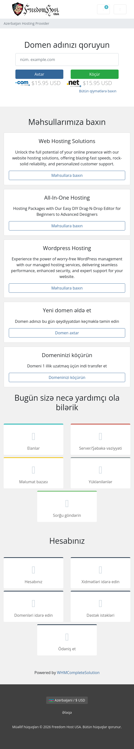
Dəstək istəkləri (100, 607)
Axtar (39, 74)
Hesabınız (33, 573)
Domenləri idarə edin (33, 607)
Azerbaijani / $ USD (67, 700)
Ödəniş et (67, 641)
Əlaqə (67, 712)
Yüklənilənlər (100, 473)
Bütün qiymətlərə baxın (97, 91)
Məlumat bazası (33, 473)
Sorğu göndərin (67, 507)
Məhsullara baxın (67, 175)
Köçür (94, 74)
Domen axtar (67, 333)
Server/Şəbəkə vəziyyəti (100, 440)
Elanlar (33, 440)
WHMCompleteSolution (78, 672)
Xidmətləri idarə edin (100, 573)
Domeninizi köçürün (67, 377)
